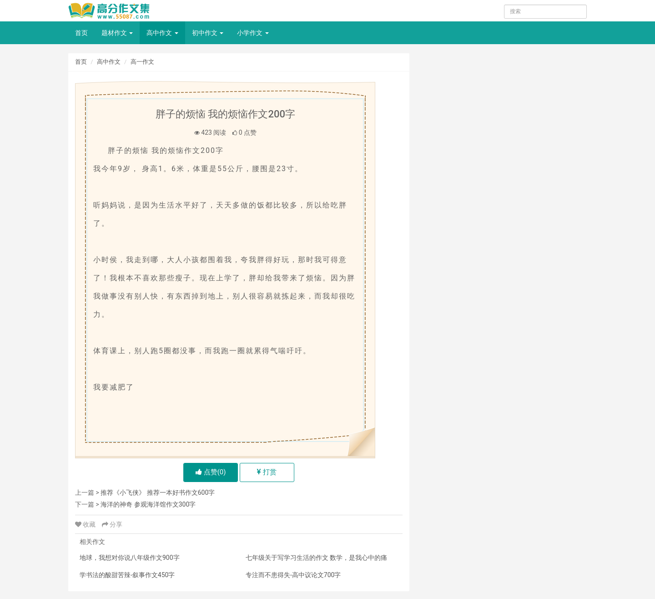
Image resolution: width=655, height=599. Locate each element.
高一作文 (142, 61)
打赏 (267, 472)
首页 (81, 32)
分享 (112, 524)
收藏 (86, 524)
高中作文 (162, 32)
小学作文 (252, 32)
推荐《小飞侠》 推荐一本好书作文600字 (158, 492)
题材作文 (117, 32)
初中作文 (207, 32)
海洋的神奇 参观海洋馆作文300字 (148, 504)
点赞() (211, 472)
